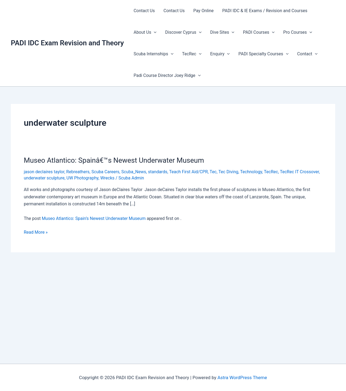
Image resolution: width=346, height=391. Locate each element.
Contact (307, 54)
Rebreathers (77, 171)
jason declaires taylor (44, 171)
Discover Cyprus (183, 32)
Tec (213, 171)
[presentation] (154, 32)
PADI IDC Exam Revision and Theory (67, 43)
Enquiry (219, 54)
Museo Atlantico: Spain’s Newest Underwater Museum (93, 218)
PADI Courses (259, 32)
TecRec (192, 54)
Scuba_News (133, 171)
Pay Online (203, 10)
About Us (145, 32)
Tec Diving (228, 171)
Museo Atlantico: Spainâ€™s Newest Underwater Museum (114, 160)
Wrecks (107, 178)
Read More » (36, 232)
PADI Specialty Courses (263, 54)
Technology (251, 171)
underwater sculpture (44, 178)
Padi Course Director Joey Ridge (167, 75)
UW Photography (82, 178)
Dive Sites (222, 32)
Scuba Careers (105, 171)
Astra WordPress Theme (242, 377)
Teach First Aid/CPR (188, 171)
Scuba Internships (153, 54)
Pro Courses (297, 32)
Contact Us (144, 10)
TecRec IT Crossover (299, 171)
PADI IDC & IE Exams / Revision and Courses (264, 10)
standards (157, 171)
